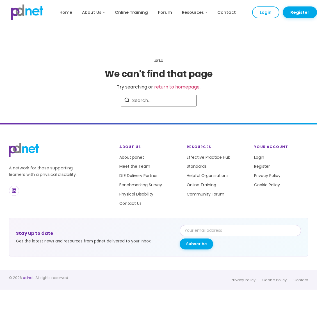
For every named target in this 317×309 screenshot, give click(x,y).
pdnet (28, 277)
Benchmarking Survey (140, 185)
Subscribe (196, 244)
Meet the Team (134, 166)
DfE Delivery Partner (138, 175)
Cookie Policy (267, 185)
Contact (226, 12)
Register (299, 12)
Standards (197, 166)
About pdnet (131, 157)
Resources (194, 12)
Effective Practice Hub (209, 157)
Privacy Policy (267, 175)
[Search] (127, 101)
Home (66, 12)
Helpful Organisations (208, 175)
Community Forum (205, 194)
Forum (165, 12)
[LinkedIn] (14, 191)
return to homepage (177, 87)
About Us (93, 12)
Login (266, 12)
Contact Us (130, 203)
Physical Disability (136, 194)
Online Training (131, 12)
